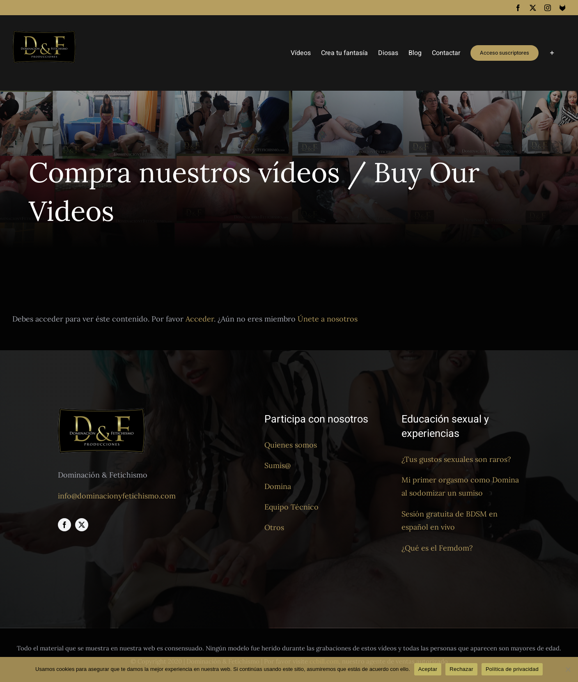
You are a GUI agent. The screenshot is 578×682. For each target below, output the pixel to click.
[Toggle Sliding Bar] (552, 53)
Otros (274, 527)
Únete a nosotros (328, 319)
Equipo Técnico (291, 507)
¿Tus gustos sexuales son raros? (456, 459)
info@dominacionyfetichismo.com (117, 496)
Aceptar (428, 669)
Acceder (200, 319)
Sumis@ (277, 465)
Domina (277, 486)
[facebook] (64, 524)
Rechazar (461, 669)
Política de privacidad (512, 669)
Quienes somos (290, 445)
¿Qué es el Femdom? (437, 548)
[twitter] (81, 524)
